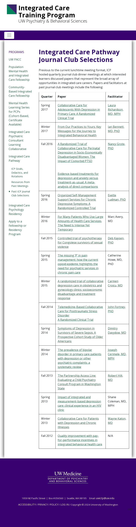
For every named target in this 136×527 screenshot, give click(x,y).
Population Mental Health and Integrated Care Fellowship (19, 73)
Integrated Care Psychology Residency (19, 209)
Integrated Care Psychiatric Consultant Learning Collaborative (19, 140)
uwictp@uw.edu (105, 498)
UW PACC (15, 59)
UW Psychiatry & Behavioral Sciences (52, 21)
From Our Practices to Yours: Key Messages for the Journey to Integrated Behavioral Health (79, 131)
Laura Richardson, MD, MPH (115, 109)
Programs (16, 52)
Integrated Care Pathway (19, 158)
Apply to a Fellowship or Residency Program (17, 227)
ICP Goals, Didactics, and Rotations (19, 172)
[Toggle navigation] (9, 35)
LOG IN (64, 504)
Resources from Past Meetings (20, 184)
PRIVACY (43, 504)
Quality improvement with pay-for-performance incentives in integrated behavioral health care (80, 440)
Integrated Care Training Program (46, 11)
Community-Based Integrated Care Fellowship (20, 91)
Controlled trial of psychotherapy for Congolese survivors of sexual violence (80, 242)
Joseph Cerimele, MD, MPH (117, 354)
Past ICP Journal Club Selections (20, 193)
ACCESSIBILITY (27, 504)
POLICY (54, 504)
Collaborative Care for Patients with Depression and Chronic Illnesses (78, 423)
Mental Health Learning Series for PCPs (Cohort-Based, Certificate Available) (19, 113)
